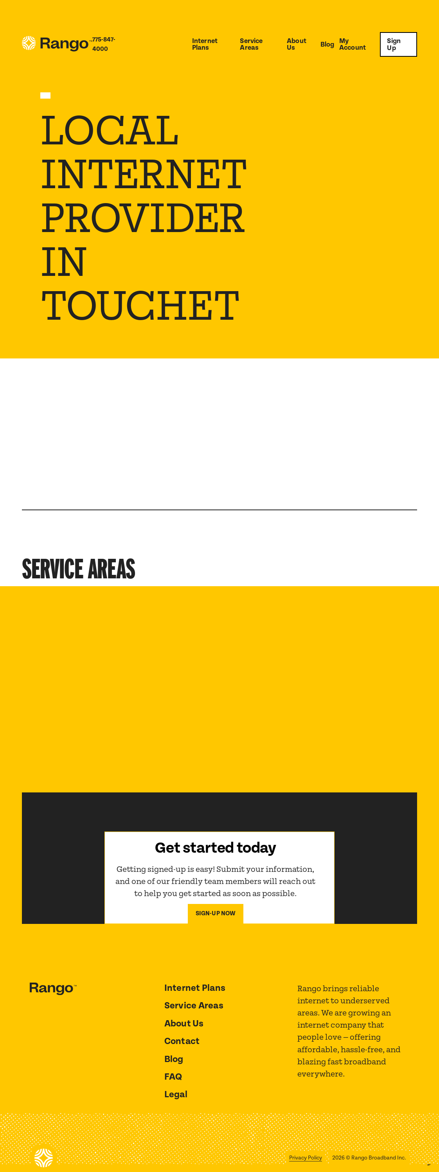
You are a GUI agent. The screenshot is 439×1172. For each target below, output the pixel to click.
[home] (57, 44)
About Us (296, 44)
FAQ (173, 1076)
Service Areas (251, 44)
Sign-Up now (216, 913)
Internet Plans (205, 44)
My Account (352, 44)
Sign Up (394, 44)
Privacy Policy (305, 1158)
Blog (327, 45)
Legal (175, 1094)
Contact (182, 1041)
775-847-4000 (103, 44)
